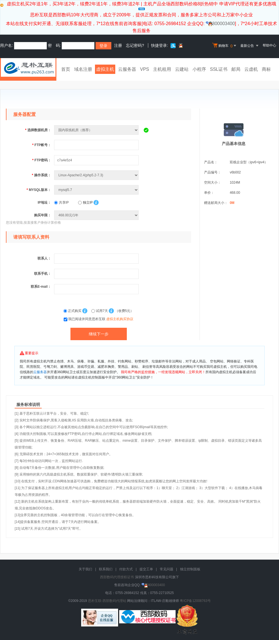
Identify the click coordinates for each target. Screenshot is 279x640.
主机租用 (162, 69)
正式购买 (73, 311)
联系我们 (105, 569)
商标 (266, 69)
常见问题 (166, 569)
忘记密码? (135, 45)
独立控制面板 (190, 569)
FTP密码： (41, 160)
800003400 (220, 23)
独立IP (85, 202)
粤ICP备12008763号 (195, 601)
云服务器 (127, 69)
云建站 (182, 69)
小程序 (199, 69)
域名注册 (83, 69)
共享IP (61, 202)
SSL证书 (218, 69)
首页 (65, 69)
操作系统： (41, 175)
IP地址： (44, 202)
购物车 (225, 46)
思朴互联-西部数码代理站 (107, 601)
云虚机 (251, 69)
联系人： (44, 258)
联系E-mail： (41, 287)
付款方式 (126, 569)
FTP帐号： (41, 145)
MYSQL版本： (38, 190)
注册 (118, 45)
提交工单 (146, 569)
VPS (144, 69)
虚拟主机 (105, 69)
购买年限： (42, 215)
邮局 (235, 69)
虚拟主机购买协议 (119, 319)
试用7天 (100, 311)
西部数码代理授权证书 (117, 577)
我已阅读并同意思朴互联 (100, 319)
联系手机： (42, 274)
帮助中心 (269, 45)
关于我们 (85, 569)
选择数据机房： (38, 130)
